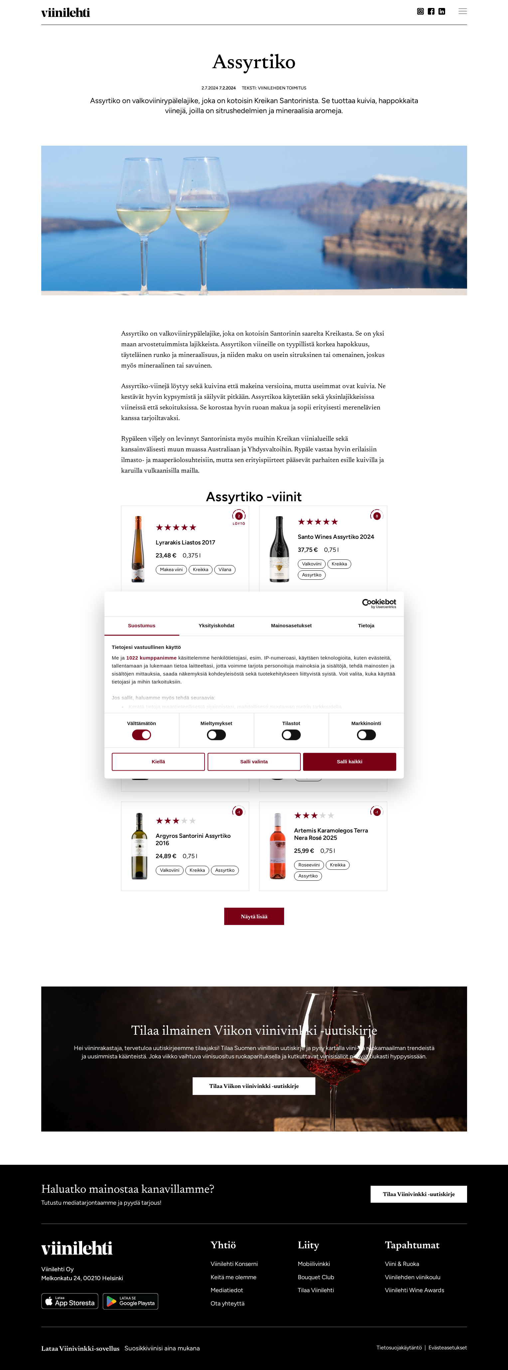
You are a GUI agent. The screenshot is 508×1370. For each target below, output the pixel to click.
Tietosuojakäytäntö (400, 1347)
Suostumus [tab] (142, 625)
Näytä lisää (254, 917)
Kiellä (158, 762)
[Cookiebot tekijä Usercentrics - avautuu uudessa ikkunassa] (367, 604)
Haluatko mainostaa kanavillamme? (127, 1189)
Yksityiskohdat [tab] (216, 625)
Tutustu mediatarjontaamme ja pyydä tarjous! (101, 1202)
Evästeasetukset (447, 1347)
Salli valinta (254, 762)
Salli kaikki (350, 762)
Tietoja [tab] (366, 625)
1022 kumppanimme (151, 658)
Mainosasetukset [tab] (291, 625)
